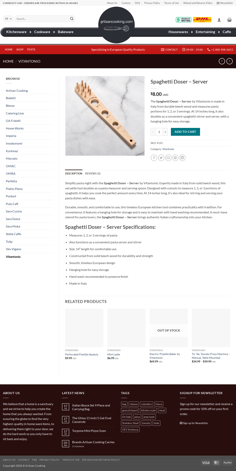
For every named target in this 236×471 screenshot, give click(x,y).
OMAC (11, 166)
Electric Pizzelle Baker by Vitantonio (165, 355)
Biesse (10, 105)
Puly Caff (12, 204)
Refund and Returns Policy (198, 2)
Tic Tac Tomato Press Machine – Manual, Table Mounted (211, 355)
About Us (112, 2)
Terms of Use (171, 2)
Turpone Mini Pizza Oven (89, 430)
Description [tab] (74, 173)
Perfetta (11, 181)
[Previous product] (229, 61)
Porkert (11, 196)
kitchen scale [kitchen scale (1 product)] (148, 410)
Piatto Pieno (14, 189)
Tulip (9, 241)
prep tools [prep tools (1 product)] (149, 416)
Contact (126, 2)
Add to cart (185, 131)
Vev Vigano (13, 249)
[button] (225, 3)
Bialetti (11, 98)
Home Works (15, 128)
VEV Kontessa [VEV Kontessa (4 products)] (130, 429)
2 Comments (82, 446)
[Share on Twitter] (161, 158)
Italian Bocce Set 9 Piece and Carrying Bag (91, 407)
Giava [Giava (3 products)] (158, 404)
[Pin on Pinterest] (175, 158)
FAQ (137, 2)
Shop (19, 49)
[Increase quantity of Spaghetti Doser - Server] (165, 132)
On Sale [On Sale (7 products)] (126, 416)
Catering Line (15, 113)
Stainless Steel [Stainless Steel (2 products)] (130, 423)
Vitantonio (29, 61)
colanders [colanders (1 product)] (146, 404)
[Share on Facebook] (154, 158)
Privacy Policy (152, 2)
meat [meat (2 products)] (162, 410)
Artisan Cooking (17, 90)
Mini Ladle (113, 354)
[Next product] (222, 61)
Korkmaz (12, 151)
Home (9, 49)
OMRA (10, 173)
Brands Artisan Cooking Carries (93, 442)
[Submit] (71, 18)
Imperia (11, 136)
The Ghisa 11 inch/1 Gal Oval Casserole (91, 419)
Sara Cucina (14, 211)
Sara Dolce (13, 219)
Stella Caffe (13, 234)
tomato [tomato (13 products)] (146, 423)
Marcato (11, 158)
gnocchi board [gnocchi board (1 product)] (130, 410)
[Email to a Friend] (168, 158)
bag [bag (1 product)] (124, 404)
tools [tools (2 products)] (156, 423)
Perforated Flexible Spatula (81, 354)
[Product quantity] (159, 132)
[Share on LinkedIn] (182, 158)
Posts (31, 49)
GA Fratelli (13, 120)
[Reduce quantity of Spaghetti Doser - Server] (153, 132)
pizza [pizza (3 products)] (137, 416)
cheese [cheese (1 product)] (134, 404)
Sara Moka (13, 226)
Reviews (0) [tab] (93, 173)
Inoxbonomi (14, 143)
